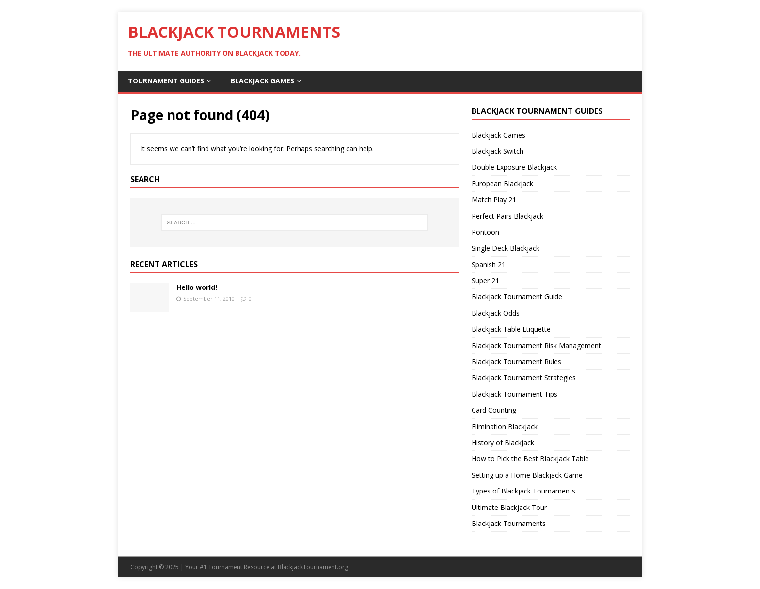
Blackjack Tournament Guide (517, 296)
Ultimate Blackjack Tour (509, 507)
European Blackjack (502, 183)
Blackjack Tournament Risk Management (536, 345)
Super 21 (485, 280)
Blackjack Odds (496, 313)
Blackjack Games (262, 80)
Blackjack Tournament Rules (516, 361)
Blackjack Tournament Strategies (524, 377)
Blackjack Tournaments (509, 523)
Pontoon (485, 232)
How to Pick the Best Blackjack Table (530, 458)
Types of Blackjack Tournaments (523, 490)
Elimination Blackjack (505, 426)
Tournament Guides (166, 80)
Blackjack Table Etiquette (511, 329)
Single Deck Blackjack (505, 248)
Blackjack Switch (497, 151)
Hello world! (196, 287)
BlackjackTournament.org (313, 567)
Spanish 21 (489, 264)
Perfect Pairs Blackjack (507, 216)
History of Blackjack (503, 442)
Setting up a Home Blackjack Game (527, 474)
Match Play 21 (494, 199)
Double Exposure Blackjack (514, 167)
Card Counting (494, 409)
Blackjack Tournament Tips (514, 393)
